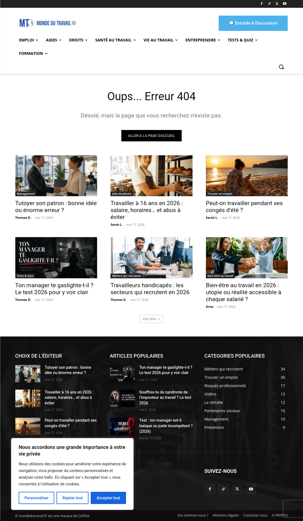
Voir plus (151, 318)
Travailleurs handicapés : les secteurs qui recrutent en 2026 (149, 289)
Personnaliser (36, 498)
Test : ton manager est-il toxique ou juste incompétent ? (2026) (166, 425)
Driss (209, 306)
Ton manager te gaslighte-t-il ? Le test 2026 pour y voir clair (54, 289)
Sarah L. (116, 224)
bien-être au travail (220, 276)
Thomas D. (23, 217)
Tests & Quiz (25, 276)
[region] (72, 474)
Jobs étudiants (121, 194)
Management (26, 194)
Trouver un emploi (220, 194)
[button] (281, 66)
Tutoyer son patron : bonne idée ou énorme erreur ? (56, 206)
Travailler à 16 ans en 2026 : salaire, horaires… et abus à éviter (146, 210)
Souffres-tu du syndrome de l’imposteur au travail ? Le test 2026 (165, 397)
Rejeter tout (72, 498)
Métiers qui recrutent (126, 276)
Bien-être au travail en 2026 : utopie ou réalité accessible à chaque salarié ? (243, 292)
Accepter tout (108, 498)
